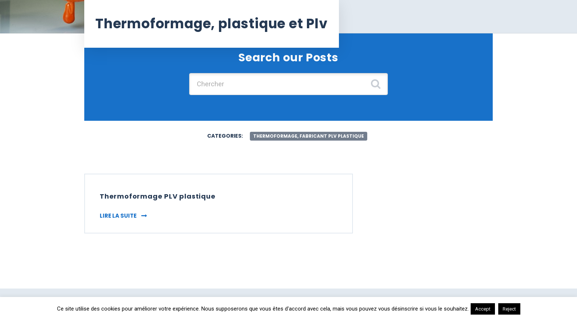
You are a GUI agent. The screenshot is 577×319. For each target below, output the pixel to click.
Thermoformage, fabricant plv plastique (308, 136)
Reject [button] (509, 309)
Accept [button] (483, 309)
